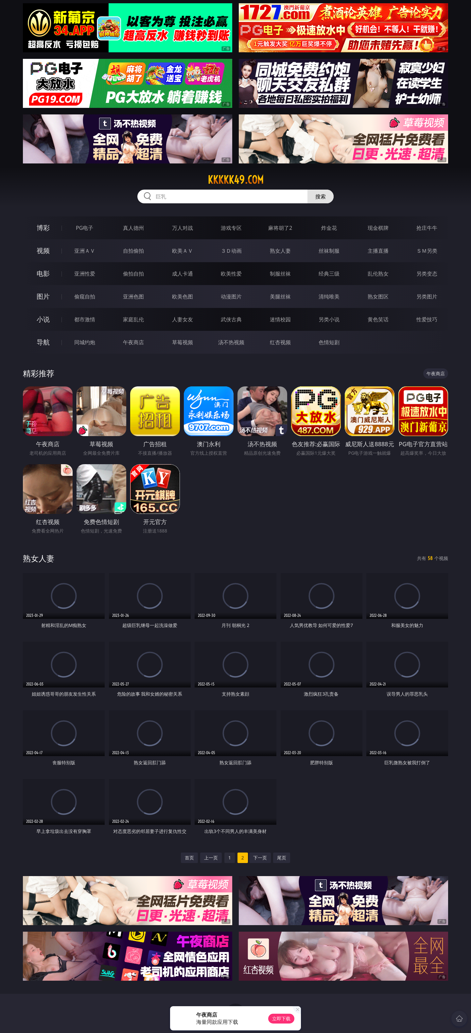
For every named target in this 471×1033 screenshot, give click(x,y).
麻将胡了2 (280, 227)
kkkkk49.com (236, 179)
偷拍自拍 (133, 273)
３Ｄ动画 (231, 250)
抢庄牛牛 (426, 227)
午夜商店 (133, 342)
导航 (43, 342)
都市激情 (84, 319)
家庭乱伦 (133, 319)
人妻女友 (182, 319)
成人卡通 (182, 273)
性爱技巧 (426, 319)
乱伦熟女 (378, 273)
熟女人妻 (280, 250)
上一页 (211, 858)
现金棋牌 (378, 227)
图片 (43, 296)
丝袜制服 (329, 250)
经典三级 (329, 273)
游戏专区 (231, 227)
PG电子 (84, 227)
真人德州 (133, 227)
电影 (43, 273)
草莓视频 (182, 342)
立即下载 (281, 1018)
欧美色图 (182, 296)
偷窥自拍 (84, 296)
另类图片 (426, 296)
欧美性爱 (231, 273)
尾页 (281, 858)
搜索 (320, 196)
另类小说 (329, 319)
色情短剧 (329, 342)
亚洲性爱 (84, 273)
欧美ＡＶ (182, 250)
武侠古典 (231, 319)
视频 (43, 250)
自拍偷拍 (133, 250)
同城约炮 (84, 342)
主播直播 (378, 250)
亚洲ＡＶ (84, 250)
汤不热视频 (231, 342)
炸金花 (329, 227)
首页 (189, 858)
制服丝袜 (280, 273)
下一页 (260, 858)
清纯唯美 (329, 296)
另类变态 (426, 273)
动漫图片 (231, 296)
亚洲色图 (133, 296)
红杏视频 (280, 342)
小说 (43, 319)
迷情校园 (280, 319)
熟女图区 (378, 296)
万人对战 (182, 227)
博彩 (43, 227)
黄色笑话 (378, 319)
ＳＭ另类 (426, 250)
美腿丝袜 (280, 296)
